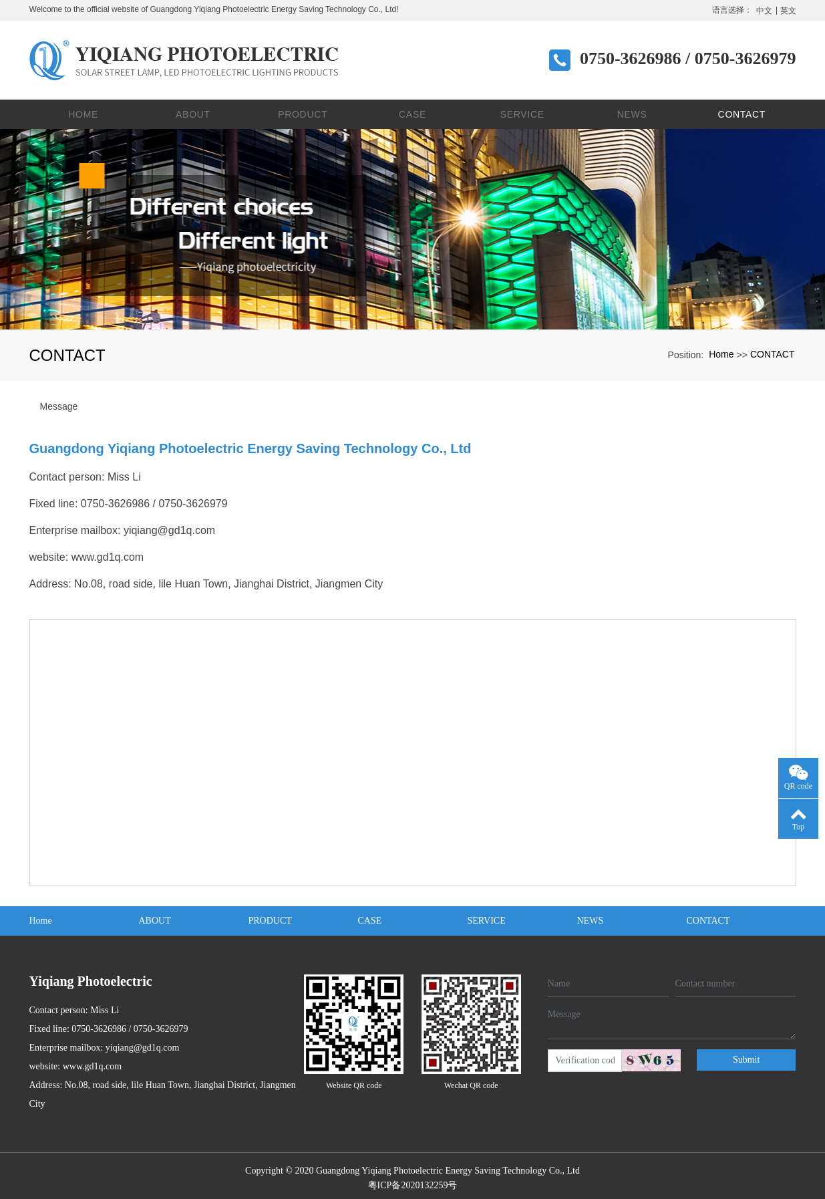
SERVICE (522, 109)
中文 (764, 11)
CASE (412, 109)
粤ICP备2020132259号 (413, 1181)
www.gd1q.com (107, 552)
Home (83, 109)
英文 (788, 11)
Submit (746, 1055)
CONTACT (742, 109)
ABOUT (193, 109)
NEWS (632, 109)
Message (59, 401)
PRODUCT (302, 109)
